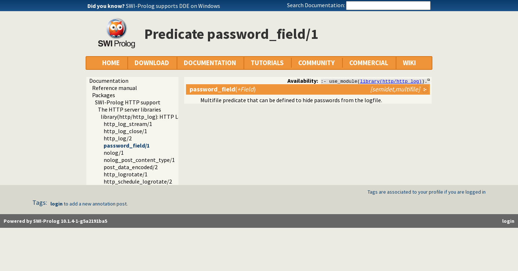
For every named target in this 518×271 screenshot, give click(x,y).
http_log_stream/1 (128, 123)
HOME (111, 63)
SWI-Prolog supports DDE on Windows (173, 5)
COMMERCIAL (368, 63)
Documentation (108, 80)
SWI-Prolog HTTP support (127, 102)
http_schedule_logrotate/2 (138, 181)
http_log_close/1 (125, 131)
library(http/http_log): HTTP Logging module (158, 116)
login (56, 203)
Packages (103, 95)
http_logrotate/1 (125, 174)
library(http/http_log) (391, 81)
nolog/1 (114, 152)
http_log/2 (118, 138)
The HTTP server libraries (129, 109)
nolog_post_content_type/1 (139, 159)
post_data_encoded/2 (131, 167)
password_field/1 (127, 145)
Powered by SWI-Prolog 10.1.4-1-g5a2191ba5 (55, 221)
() (223, 89)
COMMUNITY (316, 63)
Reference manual (114, 87)
